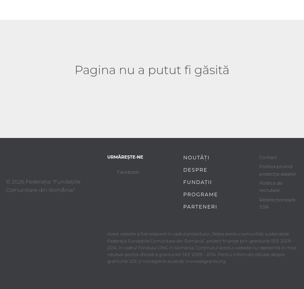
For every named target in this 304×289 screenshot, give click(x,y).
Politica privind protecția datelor (277, 170)
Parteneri (200, 207)
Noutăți (196, 158)
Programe (200, 194)
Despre (195, 170)
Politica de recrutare (271, 186)
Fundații (197, 182)
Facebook (128, 172)
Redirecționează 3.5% (277, 203)
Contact (268, 157)
